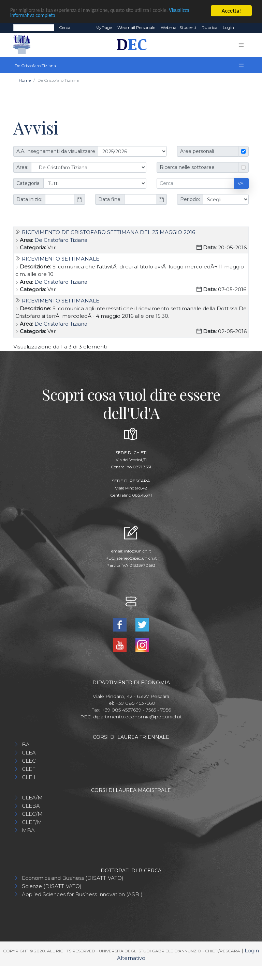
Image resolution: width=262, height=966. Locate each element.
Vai (241, 183)
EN (243, 27)
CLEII (28, 777)
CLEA (29, 752)
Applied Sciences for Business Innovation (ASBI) (82, 894)
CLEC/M (32, 813)
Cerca (64, 27)
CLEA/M (32, 797)
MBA (28, 830)
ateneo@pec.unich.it (136, 558)
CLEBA (31, 805)
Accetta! (231, 10)
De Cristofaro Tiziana (60, 239)
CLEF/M (32, 822)
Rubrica (209, 27)
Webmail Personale (136, 27)
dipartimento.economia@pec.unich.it (137, 716)
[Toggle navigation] (241, 44)
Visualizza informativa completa (47, 16)
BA (26, 744)
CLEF (28, 768)
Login (228, 27)
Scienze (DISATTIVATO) (52, 886)
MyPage (104, 27)
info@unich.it (137, 551)
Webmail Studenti (178, 27)
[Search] (33, 27)
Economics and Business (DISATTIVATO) (72, 877)
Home (25, 80)
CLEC (29, 760)
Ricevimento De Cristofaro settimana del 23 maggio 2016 (108, 232)
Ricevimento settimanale (60, 258)
